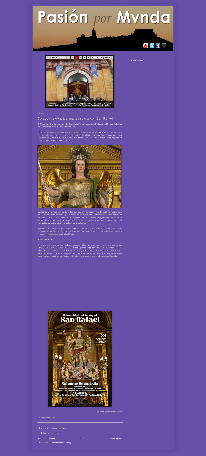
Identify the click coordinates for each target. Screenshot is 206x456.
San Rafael (103, 132)
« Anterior (52, 57)
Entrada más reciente (46, 438)
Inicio (82, 438)
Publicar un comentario (50, 433)
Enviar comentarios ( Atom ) (60, 443)
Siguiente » (106, 57)
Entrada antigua (115, 438)
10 (96, 57)
